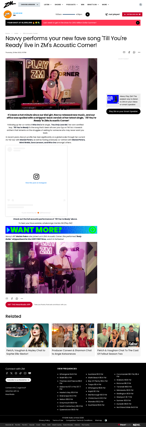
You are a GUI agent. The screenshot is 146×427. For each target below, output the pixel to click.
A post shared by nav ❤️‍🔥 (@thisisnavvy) (36, 213)
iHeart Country (56, 425)
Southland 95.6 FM (96, 405)
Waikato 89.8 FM (124, 380)
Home (7, 33)
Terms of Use (58, 420)
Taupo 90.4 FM (94, 384)
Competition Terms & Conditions (79, 420)
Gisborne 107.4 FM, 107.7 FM (70, 387)
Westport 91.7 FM (124, 397)
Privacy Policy (44, 420)
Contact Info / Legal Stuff (15, 388)
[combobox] (139, 52)
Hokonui (77, 425)
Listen (16, 33)
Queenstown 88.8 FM (69, 409)
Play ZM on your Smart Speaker (123, 104)
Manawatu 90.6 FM (125, 390)
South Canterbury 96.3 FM (71, 406)
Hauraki (31, 425)
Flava (44, 425)
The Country (85, 425)
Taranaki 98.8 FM (124, 386)
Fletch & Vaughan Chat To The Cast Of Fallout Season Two (118, 339)
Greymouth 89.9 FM (68, 402)
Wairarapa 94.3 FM (68, 396)
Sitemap (98, 420)
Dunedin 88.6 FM (124, 404)
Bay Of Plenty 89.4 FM (97, 381)
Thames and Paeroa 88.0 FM (71, 382)
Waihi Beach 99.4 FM (97, 377)
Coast (38, 425)
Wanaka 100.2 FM (95, 401)
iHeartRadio (9, 394)
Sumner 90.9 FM (124, 400)
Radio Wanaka (68, 425)
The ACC (24, 425)
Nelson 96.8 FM (66, 399)
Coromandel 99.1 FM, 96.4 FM (128, 375)
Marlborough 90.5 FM (97, 394)
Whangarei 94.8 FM (68, 374)
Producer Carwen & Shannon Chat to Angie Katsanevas (73, 339)
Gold (48, 425)
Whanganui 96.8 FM (96, 388)
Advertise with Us (12, 391)
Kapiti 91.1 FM (93, 391)
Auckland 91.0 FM (95, 374)
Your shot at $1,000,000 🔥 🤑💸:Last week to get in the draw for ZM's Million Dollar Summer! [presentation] (73, 23)
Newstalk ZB (9, 425)
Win (82, 4)
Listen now (13, 14)
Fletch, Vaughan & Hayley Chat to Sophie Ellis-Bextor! (27, 339)
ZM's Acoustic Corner (30, 33)
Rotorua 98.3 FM (124, 383)
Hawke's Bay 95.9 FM (69, 392)
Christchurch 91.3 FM (97, 398)
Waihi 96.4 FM (66, 377)
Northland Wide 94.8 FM (127, 407)
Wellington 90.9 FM (125, 393)
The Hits (17, 425)
